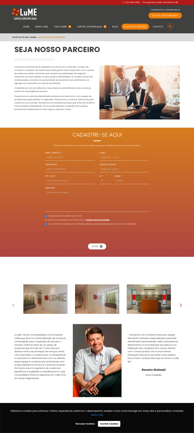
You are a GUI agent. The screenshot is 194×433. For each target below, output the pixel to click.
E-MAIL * (102, 152)
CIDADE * (118, 176)
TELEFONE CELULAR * (107, 164)
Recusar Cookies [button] (85, 423)
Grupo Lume (41, 26)
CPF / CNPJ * (50, 176)
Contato (158, 26)
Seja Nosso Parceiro (135, 26)
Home (26, 26)
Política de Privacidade (98, 220)
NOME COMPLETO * (53, 152)
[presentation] (97, 234)
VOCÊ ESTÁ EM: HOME (24, 37)
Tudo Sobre (62, 26)
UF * (101, 176)
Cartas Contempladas (91, 26)
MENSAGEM (50, 188)
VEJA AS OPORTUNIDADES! (165, 15)
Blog (115, 26)
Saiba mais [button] (97, 415)
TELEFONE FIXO (51, 164)
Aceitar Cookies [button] (109, 423)
